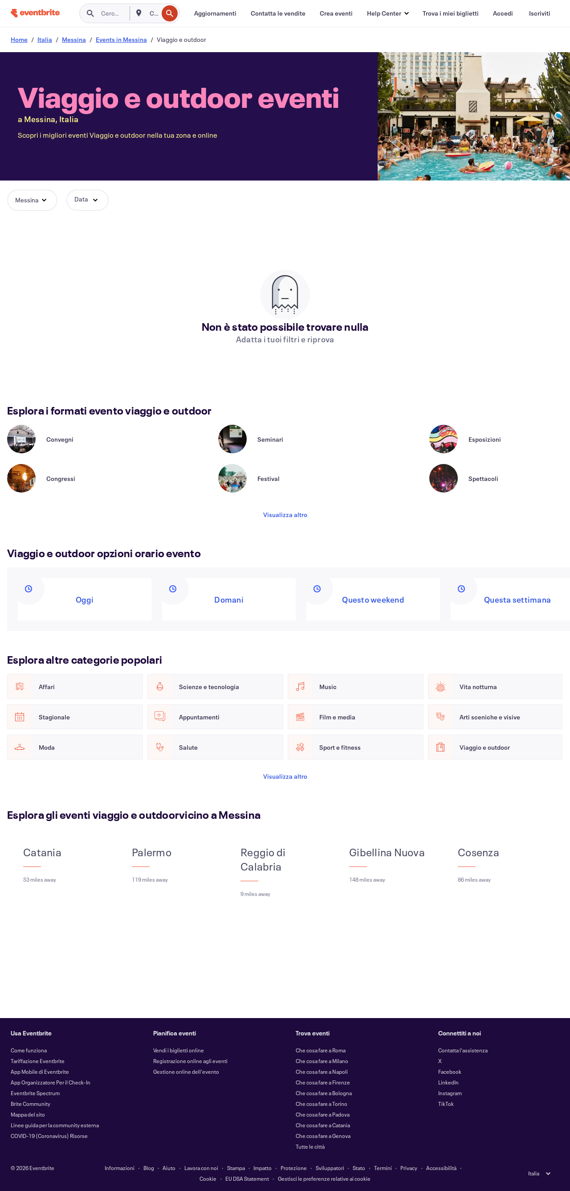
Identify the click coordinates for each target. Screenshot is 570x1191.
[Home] (35, 13)
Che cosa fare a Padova (323, 1114)
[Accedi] (503, 13)
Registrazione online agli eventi (190, 1060)
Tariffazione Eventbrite (38, 1060)
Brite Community (30, 1103)
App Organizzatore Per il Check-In (50, 1082)
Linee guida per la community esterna (55, 1125)
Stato (359, 1167)
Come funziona (29, 1050)
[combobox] (153, 13)
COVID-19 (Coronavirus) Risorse (49, 1135)
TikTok (446, 1103)
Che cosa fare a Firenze (323, 1082)
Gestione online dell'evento (186, 1071)
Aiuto (169, 1167)
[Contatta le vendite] (278, 13)
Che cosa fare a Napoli (322, 1071)
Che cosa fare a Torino (321, 1103)
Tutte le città (310, 1146)
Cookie (208, 1178)
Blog (148, 1167)
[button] (387, 13)
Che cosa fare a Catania (323, 1125)
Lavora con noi (201, 1167)
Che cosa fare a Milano (322, 1060)
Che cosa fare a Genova (323, 1135)
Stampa (236, 1167)
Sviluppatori (330, 1167)
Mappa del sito (28, 1114)
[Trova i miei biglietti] (450, 13)
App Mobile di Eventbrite (40, 1071)
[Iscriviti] (539, 13)
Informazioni (119, 1167)
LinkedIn (448, 1082)
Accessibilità (441, 1167)
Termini (383, 1167)
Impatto (262, 1167)
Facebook (449, 1071)
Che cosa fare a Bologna (324, 1093)
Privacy (408, 1167)
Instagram (450, 1093)
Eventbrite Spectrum (35, 1093)
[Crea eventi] (336, 13)
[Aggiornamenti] (215, 13)
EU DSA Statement (247, 1178)
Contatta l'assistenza (463, 1050)
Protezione (294, 1167)
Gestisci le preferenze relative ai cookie (324, 1178)
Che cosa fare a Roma (321, 1050)
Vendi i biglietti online (178, 1050)
